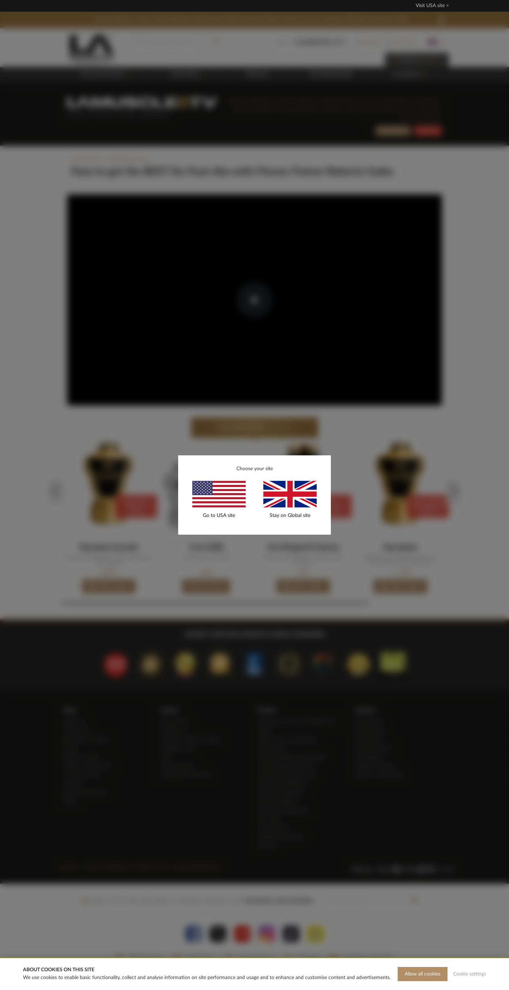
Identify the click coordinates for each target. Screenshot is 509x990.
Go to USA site (219, 515)
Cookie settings (469, 974)
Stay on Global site (290, 515)
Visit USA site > (432, 5)
